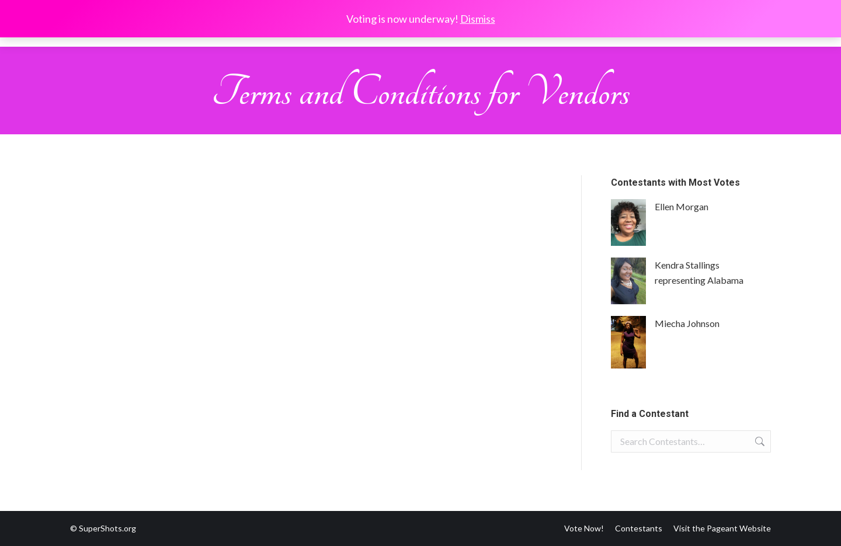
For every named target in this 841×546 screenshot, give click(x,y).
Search (758, 441)
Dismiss (477, 18)
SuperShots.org (107, 528)
